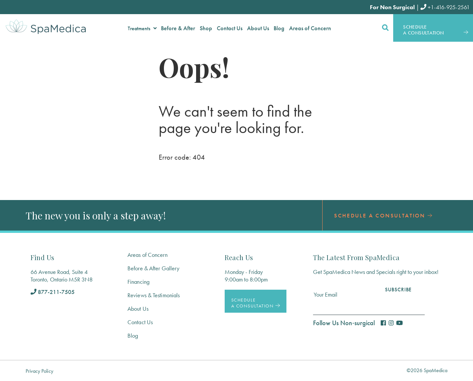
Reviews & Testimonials (153, 295)
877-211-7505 (53, 292)
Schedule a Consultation (383, 215)
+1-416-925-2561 (445, 7)
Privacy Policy (39, 371)
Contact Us (140, 322)
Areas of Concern (147, 254)
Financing (138, 281)
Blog (132, 335)
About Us (137, 308)
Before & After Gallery (153, 268)
